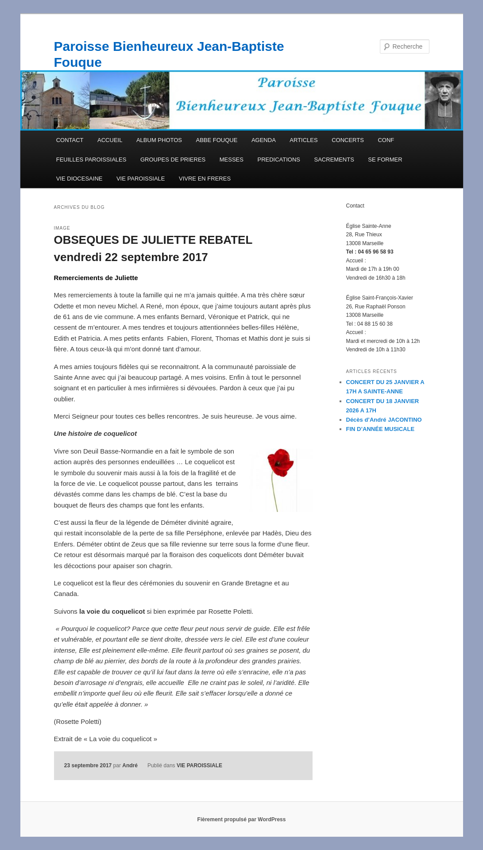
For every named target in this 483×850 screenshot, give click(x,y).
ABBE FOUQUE (216, 140)
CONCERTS (348, 140)
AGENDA (263, 140)
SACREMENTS (334, 159)
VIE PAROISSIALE (140, 178)
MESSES (231, 159)
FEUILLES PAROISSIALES (91, 159)
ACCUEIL (109, 140)
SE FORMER (385, 159)
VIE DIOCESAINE (79, 178)
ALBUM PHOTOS (159, 140)
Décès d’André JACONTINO (384, 419)
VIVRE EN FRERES (205, 178)
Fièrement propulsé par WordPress (241, 819)
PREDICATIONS (278, 159)
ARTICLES (303, 140)
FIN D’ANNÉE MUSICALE (380, 429)
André (130, 765)
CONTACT (70, 140)
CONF (386, 140)
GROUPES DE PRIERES (172, 159)
